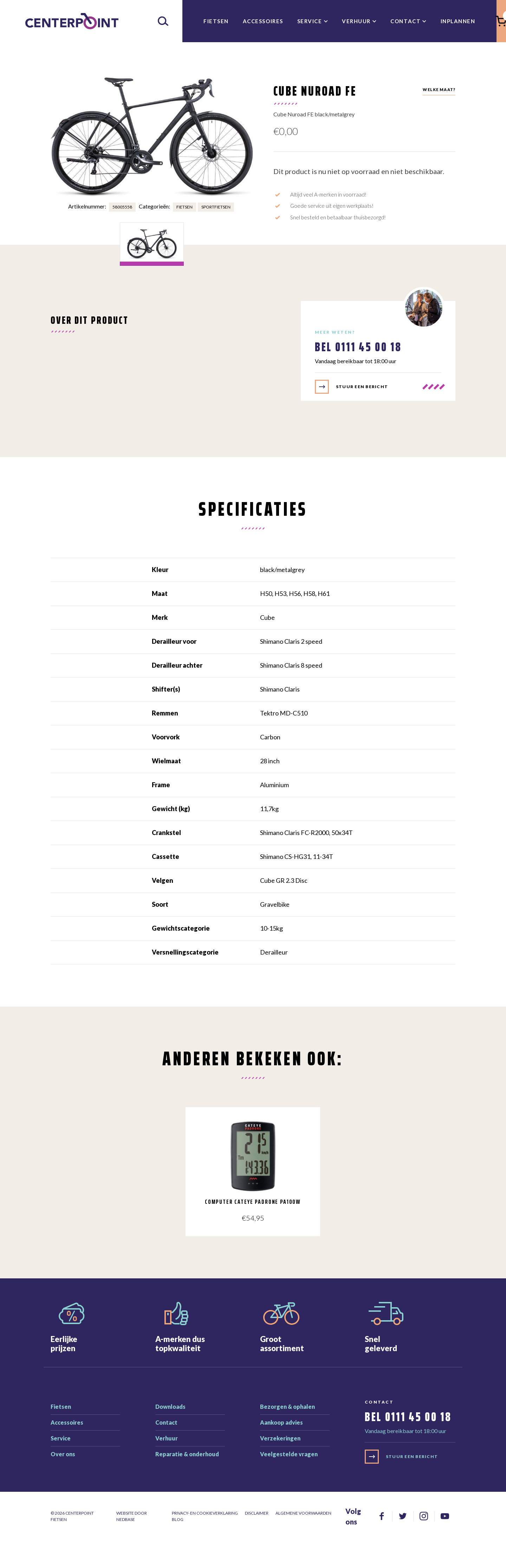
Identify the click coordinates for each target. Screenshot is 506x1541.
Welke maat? (439, 89)
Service (309, 21)
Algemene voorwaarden (303, 1513)
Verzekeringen (280, 1438)
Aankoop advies (281, 1422)
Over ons (63, 1454)
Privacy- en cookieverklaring (205, 1513)
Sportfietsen (216, 207)
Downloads (170, 1406)
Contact (405, 21)
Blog (177, 1519)
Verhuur (356, 21)
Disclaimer (256, 1513)
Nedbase (125, 1519)
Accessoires (263, 21)
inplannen (458, 21)
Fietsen (216, 21)
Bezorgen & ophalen (287, 1406)
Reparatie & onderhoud (187, 1454)
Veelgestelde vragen (289, 1454)
